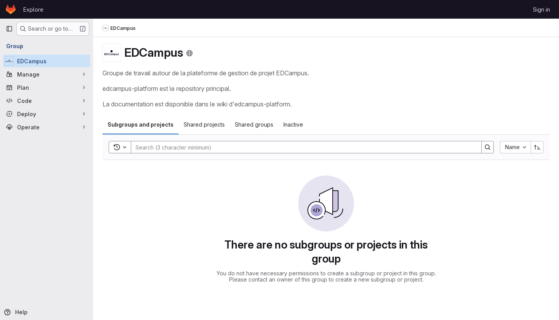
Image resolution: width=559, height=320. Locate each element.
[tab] (140, 124)
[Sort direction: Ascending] (537, 147)
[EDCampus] (46, 61)
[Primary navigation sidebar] (9, 29)
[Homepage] (10, 9)
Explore (33, 9)
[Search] (302, 147)
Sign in (541, 9)
